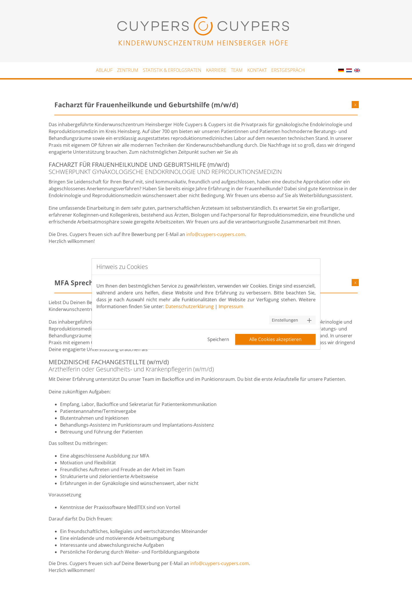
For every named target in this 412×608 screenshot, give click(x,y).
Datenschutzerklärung (189, 306)
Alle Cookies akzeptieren (275, 339)
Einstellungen (285, 320)
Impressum (231, 306)
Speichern (218, 339)
